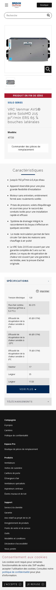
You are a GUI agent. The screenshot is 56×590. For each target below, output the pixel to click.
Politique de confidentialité (16, 435)
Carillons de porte (12, 473)
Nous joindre (10, 548)
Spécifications (17, 280)
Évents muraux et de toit (15, 493)
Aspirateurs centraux (13, 488)
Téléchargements (19, 401)
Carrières (8, 430)
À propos (8, 425)
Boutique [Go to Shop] (44, 5)
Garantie (8, 512)
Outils (7, 533)
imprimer (44, 291)
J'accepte (10, 584)
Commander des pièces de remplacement (26, 148)
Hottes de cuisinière (13, 468)
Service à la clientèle (13, 507)
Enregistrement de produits (16, 523)
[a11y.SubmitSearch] (48, 15)
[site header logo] (16, 5)
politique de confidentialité (16, 572)
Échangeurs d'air (11, 478)
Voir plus (26, 389)
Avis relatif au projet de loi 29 (17, 517)
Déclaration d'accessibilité (16, 543)
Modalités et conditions (14, 538)
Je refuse (33, 584)
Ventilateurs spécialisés (14, 483)
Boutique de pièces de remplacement (21, 449)
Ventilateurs (9, 462)
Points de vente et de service (17, 528)
